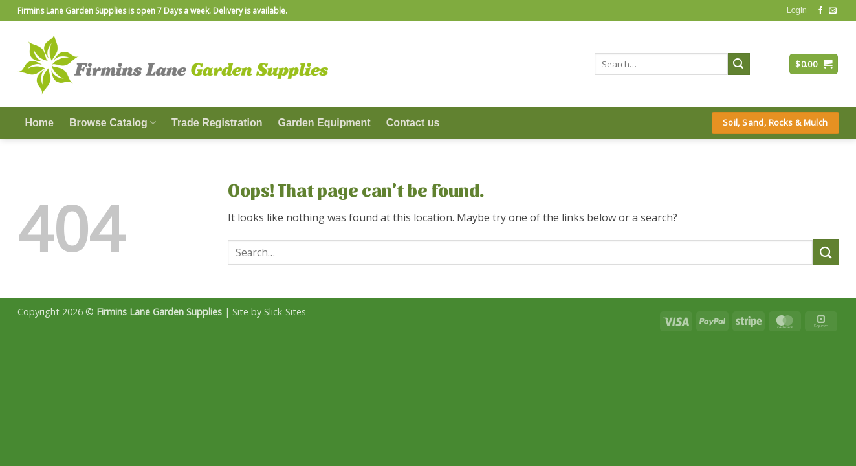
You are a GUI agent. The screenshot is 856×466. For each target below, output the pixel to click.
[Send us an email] (833, 11)
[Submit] (739, 64)
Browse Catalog (112, 122)
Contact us (413, 122)
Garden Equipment (324, 122)
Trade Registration (216, 122)
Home (39, 122)
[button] (797, 10)
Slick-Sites (285, 311)
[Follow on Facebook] (820, 11)
